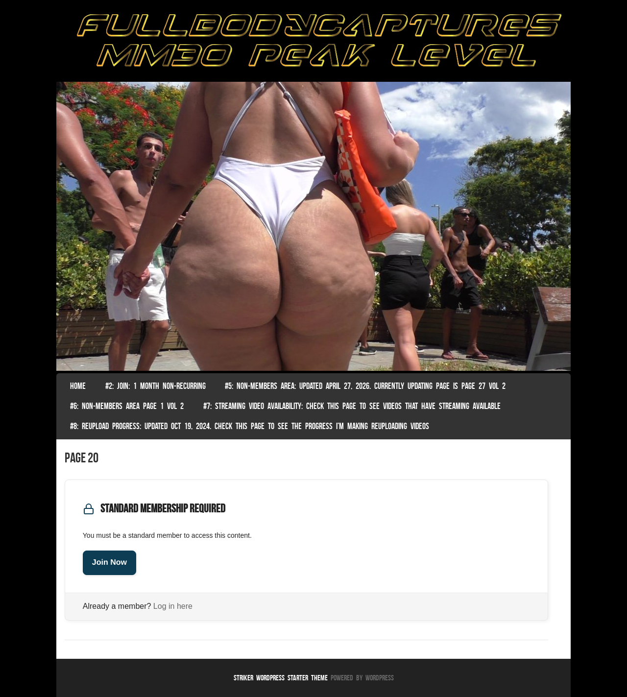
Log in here (173, 606)
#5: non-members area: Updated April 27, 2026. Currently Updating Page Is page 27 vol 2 (365, 386)
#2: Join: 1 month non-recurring (155, 386)
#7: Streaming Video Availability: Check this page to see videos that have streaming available (352, 406)
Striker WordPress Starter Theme (281, 677)
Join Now (109, 562)
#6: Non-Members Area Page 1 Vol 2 (127, 406)
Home (78, 386)
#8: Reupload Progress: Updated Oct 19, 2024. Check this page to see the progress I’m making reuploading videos (249, 426)
